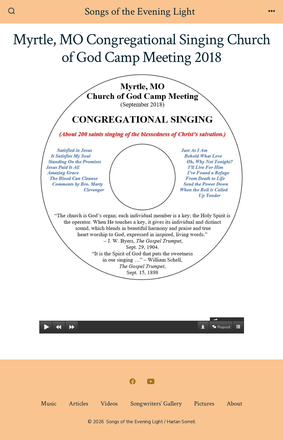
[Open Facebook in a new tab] (132, 381)
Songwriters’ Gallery (156, 403)
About (234, 403)
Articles (78, 403)
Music (48, 403)
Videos (109, 403)
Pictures (204, 403)
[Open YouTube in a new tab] (150, 381)
